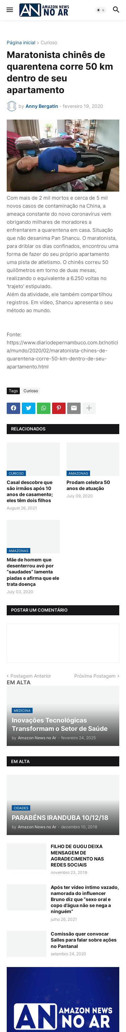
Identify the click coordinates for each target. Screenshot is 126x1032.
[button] (9, 10)
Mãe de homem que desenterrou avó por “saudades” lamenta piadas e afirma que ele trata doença (33, 572)
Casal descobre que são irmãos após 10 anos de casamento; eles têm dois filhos (30, 491)
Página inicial (21, 42)
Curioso (49, 42)
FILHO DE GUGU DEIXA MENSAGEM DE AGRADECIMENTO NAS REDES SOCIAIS (77, 855)
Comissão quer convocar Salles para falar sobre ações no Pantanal (84, 940)
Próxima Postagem (95, 676)
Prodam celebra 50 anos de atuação (88, 485)
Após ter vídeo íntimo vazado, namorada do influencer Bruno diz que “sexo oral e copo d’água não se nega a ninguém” (85, 899)
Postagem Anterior (30, 676)
